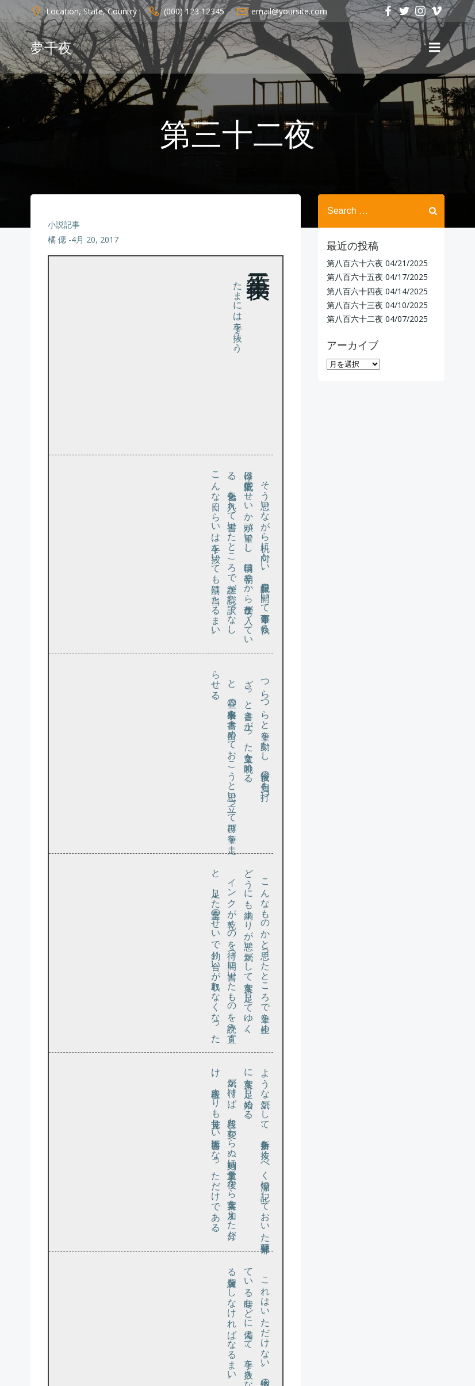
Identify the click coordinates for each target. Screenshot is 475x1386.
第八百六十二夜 (355, 318)
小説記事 (64, 224)
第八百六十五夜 (355, 276)
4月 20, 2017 (94, 239)
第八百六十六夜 (355, 263)
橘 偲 (57, 239)
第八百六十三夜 (355, 305)
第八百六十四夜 (355, 291)
